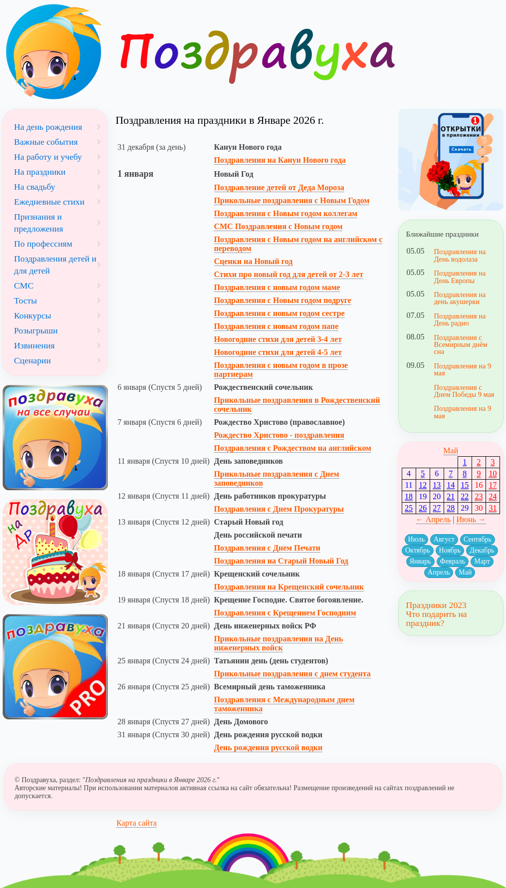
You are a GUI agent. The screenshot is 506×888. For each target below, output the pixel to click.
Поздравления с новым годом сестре (279, 313)
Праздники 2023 (436, 605)
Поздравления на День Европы (460, 276)
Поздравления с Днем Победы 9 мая (464, 390)
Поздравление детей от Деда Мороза (279, 187)
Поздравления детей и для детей (55, 265)
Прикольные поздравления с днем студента (292, 673)
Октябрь (417, 550)
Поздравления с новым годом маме (277, 287)
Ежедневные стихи (49, 202)
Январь (420, 561)
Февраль (453, 561)
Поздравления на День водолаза (460, 255)
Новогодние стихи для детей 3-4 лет (278, 339)
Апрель (439, 572)
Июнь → (471, 519)
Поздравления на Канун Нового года (280, 160)
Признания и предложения (38, 223)
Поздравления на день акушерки (460, 298)
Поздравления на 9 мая (463, 369)
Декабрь (482, 550)
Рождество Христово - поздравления (279, 435)
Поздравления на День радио (460, 319)
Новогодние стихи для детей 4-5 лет (278, 352)
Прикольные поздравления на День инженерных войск (278, 643)
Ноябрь (450, 550)
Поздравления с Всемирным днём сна (461, 344)
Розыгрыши (36, 330)
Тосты (25, 300)
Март (482, 561)
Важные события (46, 142)
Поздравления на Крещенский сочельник (289, 587)
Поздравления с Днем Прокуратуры (279, 509)
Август (444, 539)
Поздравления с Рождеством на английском (292, 448)
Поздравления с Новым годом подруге (282, 300)
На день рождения (48, 127)
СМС (23, 286)
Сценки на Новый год (253, 261)
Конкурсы (32, 315)
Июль (416, 539)
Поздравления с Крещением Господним (285, 612)
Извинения (34, 345)
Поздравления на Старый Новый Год (281, 561)
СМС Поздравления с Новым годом (278, 226)
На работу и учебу (48, 157)
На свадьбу (34, 187)
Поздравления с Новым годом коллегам (285, 213)
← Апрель (433, 519)
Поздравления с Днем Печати (267, 548)
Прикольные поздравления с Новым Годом (292, 200)
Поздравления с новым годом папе (276, 326)
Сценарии (32, 360)
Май (450, 450)
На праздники (39, 172)
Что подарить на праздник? (436, 618)
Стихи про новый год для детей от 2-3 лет (288, 274)
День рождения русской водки (268, 747)
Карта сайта (136, 823)
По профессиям (43, 244)
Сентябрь (478, 539)
